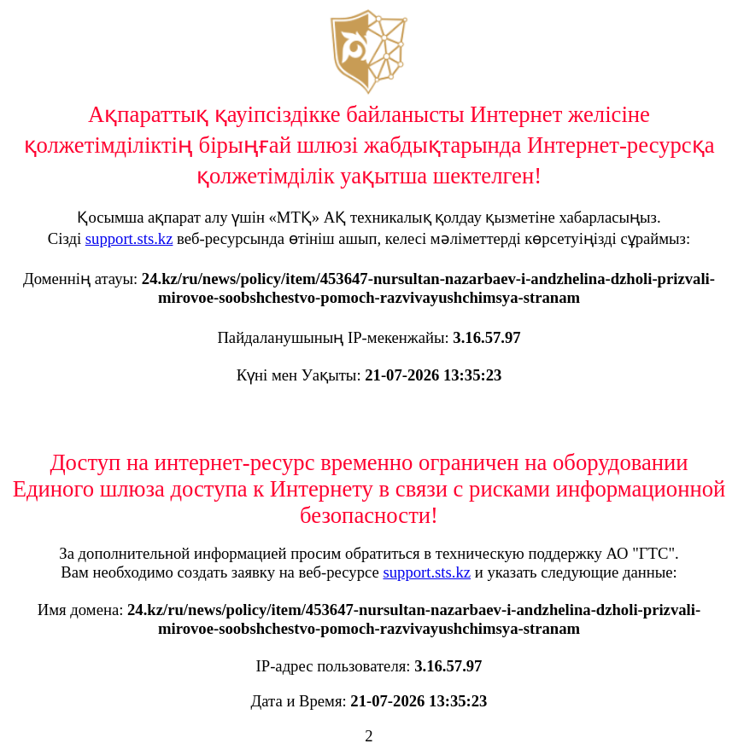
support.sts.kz (129, 238)
